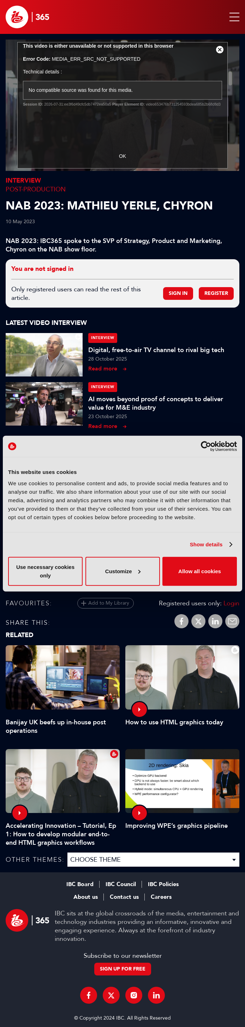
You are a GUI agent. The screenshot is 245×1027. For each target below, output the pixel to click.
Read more (102, 368)
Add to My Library (108, 603)
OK (122, 156)
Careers (161, 897)
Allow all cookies (199, 571)
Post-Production (36, 189)
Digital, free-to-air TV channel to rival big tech (156, 350)
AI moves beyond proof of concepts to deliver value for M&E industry (155, 403)
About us (85, 897)
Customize (123, 571)
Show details (206, 544)
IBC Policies (163, 884)
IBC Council (121, 884)
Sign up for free (122, 969)
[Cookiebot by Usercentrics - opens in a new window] (206, 446)
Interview (23, 180)
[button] (233, 17)
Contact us (124, 897)
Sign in (178, 293)
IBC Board (80, 884)
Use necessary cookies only (45, 571)
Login (231, 603)
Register (216, 293)
